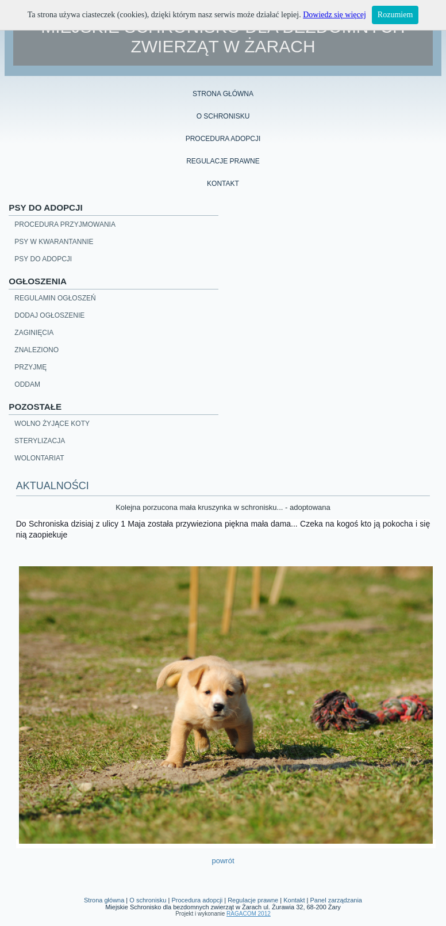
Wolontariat (39, 458)
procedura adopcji (223, 139)
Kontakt (223, 184)
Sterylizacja (39, 441)
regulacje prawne (223, 161)
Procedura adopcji (196, 900)
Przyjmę (30, 367)
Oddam (27, 384)
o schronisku (223, 116)
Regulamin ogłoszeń (54, 298)
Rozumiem (395, 14)
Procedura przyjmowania (65, 224)
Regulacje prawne (253, 900)
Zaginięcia (33, 333)
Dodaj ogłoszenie (49, 315)
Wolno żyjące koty (52, 424)
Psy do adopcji (43, 259)
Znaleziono (36, 350)
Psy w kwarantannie (53, 242)
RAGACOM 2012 (248, 913)
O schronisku (147, 900)
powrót (223, 860)
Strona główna (223, 94)
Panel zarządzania (336, 900)
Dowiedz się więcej (334, 14)
